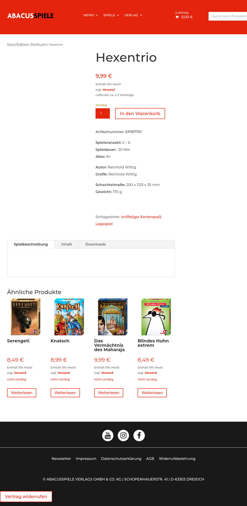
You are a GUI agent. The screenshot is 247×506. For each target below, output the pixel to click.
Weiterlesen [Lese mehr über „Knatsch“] (65, 393)
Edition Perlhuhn (32, 45)
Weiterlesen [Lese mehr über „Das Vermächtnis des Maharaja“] (109, 393)
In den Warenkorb (140, 113)
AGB (150, 459)
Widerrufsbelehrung (177, 459)
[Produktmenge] (103, 113)
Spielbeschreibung (31, 244)
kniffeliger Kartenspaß (141, 217)
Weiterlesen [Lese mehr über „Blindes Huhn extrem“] (152, 393)
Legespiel (104, 224)
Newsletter (61, 459)
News (88, 15)
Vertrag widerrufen (26, 496)
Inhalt (66, 244)
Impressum (86, 459)
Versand (109, 89)
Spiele (109, 15)
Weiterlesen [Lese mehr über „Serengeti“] (21, 393)
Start (11, 45)
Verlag (131, 15)
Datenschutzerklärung (121, 459)
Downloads (95, 244)
